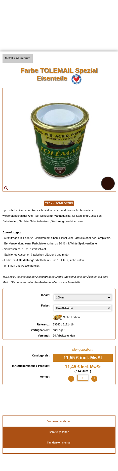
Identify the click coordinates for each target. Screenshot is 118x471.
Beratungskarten (59, 431)
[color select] (82, 308)
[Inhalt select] (82, 297)
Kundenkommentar (59, 442)
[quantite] (82, 378)
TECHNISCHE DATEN (59, 203)
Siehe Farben (66, 317)
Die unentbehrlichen (59, 421)
